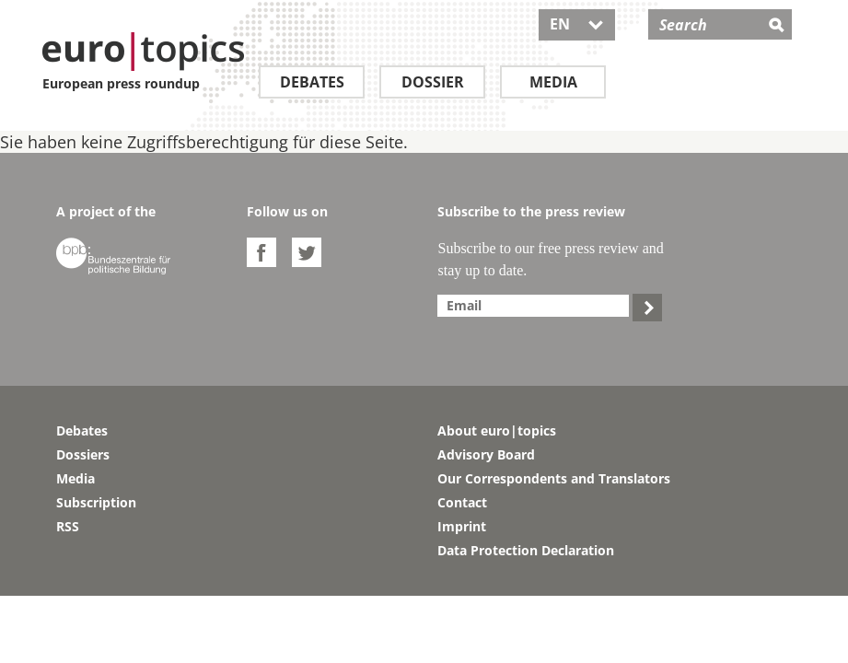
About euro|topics (496, 430)
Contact (462, 502)
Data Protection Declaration (525, 550)
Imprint (461, 526)
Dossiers (83, 454)
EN (577, 24)
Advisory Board (486, 454)
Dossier (432, 82)
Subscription (96, 502)
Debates (312, 82)
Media (553, 82)
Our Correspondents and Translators (553, 478)
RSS (67, 526)
